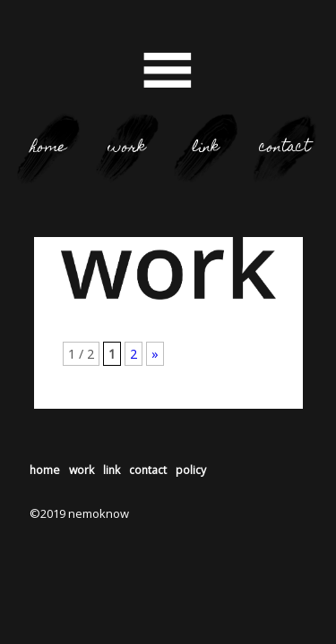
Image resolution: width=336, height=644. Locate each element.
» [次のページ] (155, 353)
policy (191, 470)
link (206, 148)
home (48, 148)
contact (284, 148)
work (127, 148)
